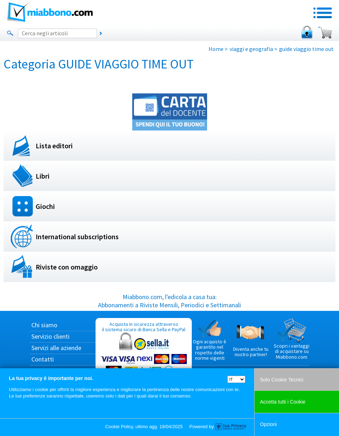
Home (216, 48)
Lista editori (54, 145)
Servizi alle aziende (56, 348)
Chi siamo (44, 325)
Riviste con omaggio (67, 266)
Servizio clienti (50, 336)
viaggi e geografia (251, 48)
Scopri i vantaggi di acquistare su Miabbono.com (291, 339)
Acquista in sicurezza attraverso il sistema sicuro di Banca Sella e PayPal (143, 355)
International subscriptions (77, 236)
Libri (43, 175)
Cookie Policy (119, 426)
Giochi (45, 206)
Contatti (42, 359)
